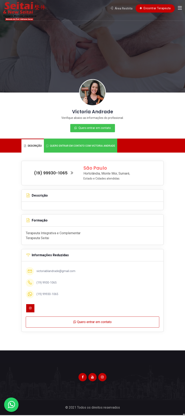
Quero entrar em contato (92, 128)
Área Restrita (121, 8)
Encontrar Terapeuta (155, 8)
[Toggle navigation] (180, 8)
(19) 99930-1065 (54, 173)
